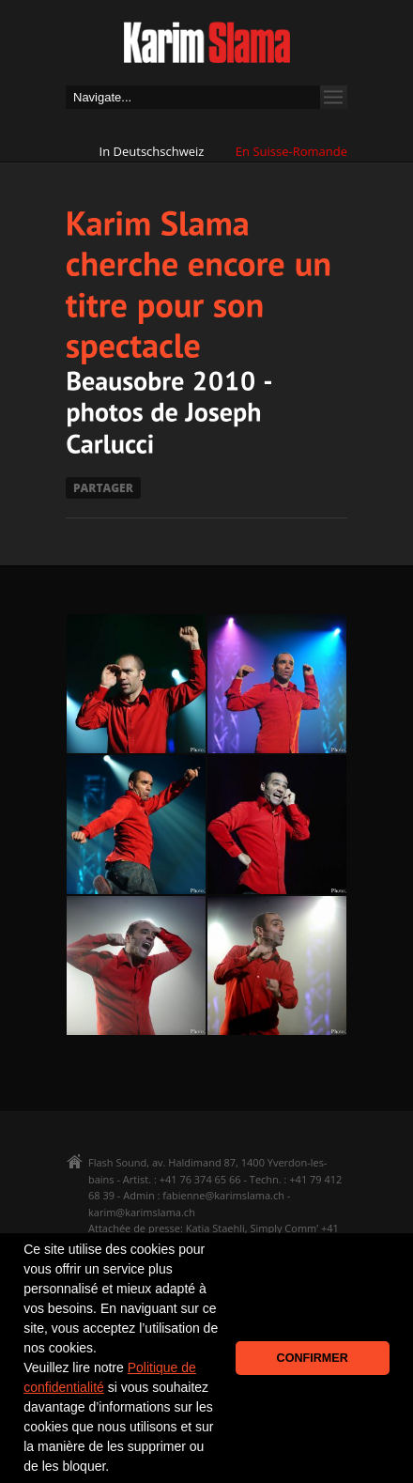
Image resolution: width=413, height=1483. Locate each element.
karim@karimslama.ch (141, 1212)
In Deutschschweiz (152, 151)
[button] (115, 1468)
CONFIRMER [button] (312, 1358)
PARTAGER (103, 488)
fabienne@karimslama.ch (223, 1195)
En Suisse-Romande (291, 151)
